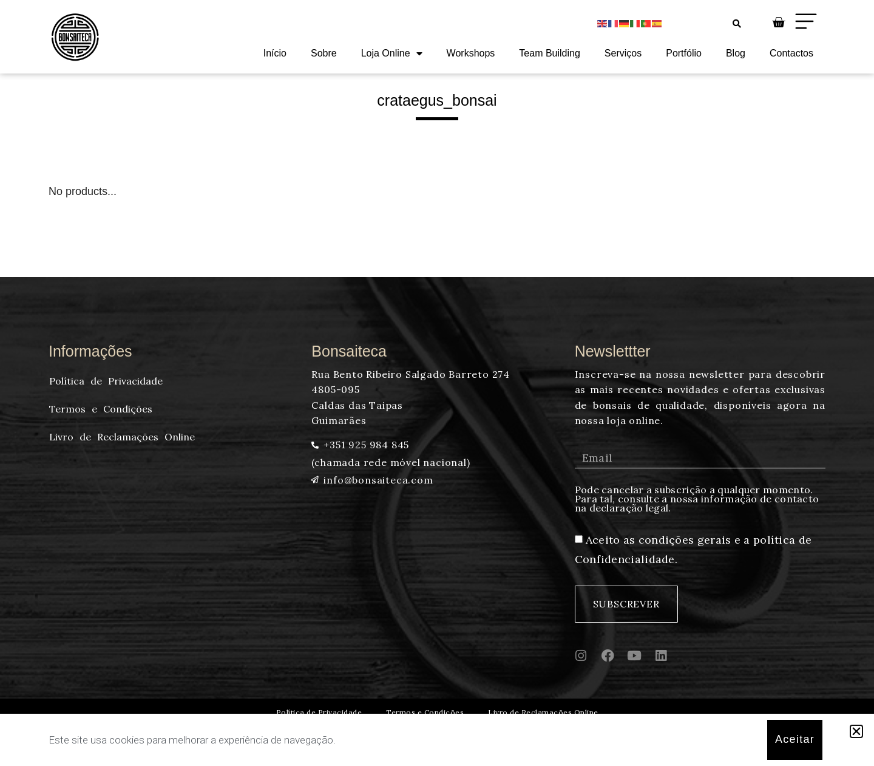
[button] (856, 731)
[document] (437, 383)
